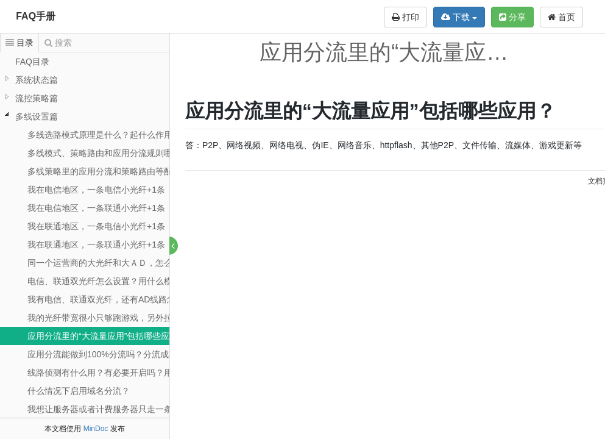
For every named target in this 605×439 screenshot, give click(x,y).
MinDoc (95, 428)
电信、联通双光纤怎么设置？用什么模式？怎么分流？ (129, 281)
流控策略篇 (36, 98)
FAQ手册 (35, 16)
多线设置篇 (36, 116)
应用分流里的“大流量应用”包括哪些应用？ (106, 336)
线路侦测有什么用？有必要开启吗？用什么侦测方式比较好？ (142, 372)
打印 (405, 17)
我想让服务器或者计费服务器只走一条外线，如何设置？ (134, 409)
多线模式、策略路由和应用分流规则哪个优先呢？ (121, 153)
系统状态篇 (36, 80)
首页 (561, 17)
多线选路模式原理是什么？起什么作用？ (104, 135)
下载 (459, 17)
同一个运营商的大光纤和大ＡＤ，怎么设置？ (112, 263)
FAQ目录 (32, 61)
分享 (512, 17)
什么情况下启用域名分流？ (78, 391)
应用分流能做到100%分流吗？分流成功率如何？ (119, 354)
